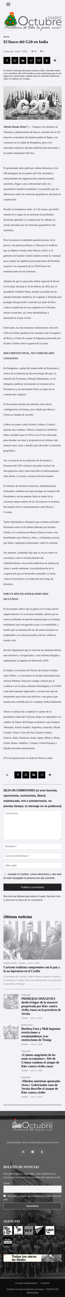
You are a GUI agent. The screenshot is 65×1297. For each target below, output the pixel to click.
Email (6, 1183)
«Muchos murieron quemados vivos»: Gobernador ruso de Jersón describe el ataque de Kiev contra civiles (40, 1086)
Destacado (26, 995)
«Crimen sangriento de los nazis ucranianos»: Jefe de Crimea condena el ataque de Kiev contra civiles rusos (40, 1060)
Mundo (6, 37)
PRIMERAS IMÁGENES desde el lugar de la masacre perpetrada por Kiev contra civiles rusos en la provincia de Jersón (41, 1006)
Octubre (22, 963)
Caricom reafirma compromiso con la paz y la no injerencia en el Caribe (31, 969)
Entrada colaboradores (26, 1283)
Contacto (45, 1283)
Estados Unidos (10, 963)
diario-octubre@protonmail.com (40, 1142)
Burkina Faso (27, 1025)
